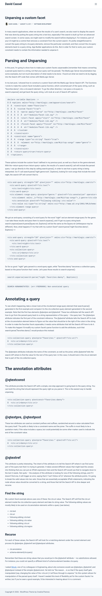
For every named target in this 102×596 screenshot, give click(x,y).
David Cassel (13, 4)
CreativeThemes (43, 592)
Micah (14, 567)
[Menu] (96, 4)
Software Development (43, 24)
